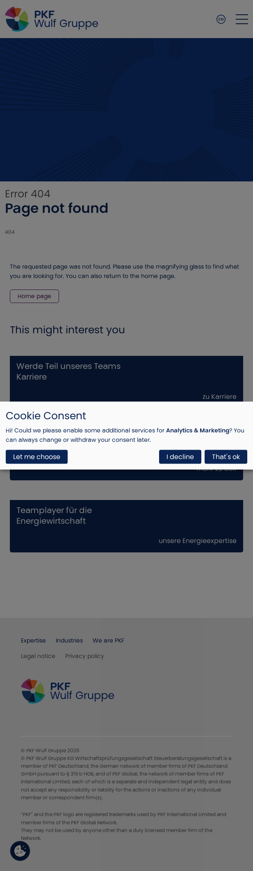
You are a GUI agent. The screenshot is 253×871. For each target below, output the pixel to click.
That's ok (226, 457)
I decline (180, 457)
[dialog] (126, 435)
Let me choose (36, 457)
